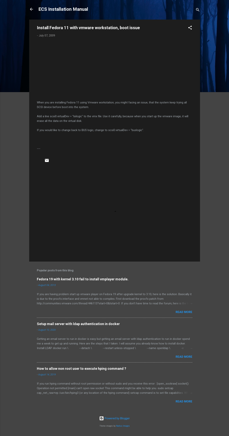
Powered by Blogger (114, 418)
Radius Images (123, 426)
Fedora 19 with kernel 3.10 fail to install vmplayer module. (82, 279)
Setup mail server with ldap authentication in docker (78, 324)
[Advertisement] (114, 69)
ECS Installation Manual (63, 9)
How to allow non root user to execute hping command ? (81, 369)
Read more (184, 312)
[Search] (197, 10)
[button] (190, 28)
